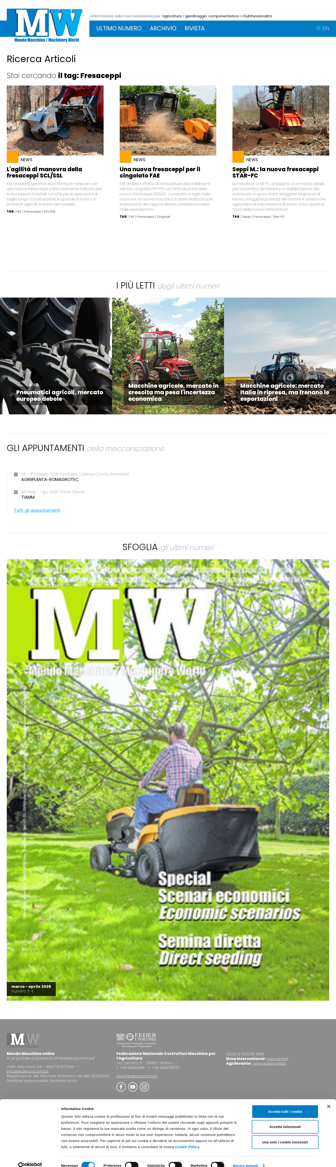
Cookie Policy (187, 1139)
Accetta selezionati (285, 1119)
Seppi (246, 216)
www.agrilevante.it (269, 1063)
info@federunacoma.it (28, 1071)
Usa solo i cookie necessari (285, 1134)
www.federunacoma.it (136, 1076)
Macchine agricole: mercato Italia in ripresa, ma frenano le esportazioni (284, 392)
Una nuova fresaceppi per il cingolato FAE (160, 172)
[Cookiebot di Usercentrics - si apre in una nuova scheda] (30, 1157)
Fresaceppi (32, 211)
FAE (18, 211)
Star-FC (279, 216)
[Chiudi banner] (328, 1098)
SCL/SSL (50, 211)
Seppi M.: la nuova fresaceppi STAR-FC (275, 172)
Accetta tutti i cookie (285, 1103)
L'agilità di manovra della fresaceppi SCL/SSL (44, 172)
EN (326, 28)
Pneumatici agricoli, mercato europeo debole (59, 395)
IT (318, 28)
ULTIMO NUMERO (119, 28)
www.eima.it (277, 1058)
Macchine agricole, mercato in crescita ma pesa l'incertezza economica (173, 392)
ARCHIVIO (163, 28)
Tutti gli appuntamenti (37, 510)
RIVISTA (195, 28)
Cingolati (163, 216)
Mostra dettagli (245, 1158)
